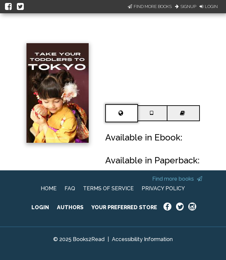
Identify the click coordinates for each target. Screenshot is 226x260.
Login (209, 6)
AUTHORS (70, 207)
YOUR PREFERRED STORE (124, 207)
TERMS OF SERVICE (108, 188)
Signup (185, 6)
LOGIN (40, 207)
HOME (49, 188)
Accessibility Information (142, 239)
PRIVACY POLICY (163, 188)
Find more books (177, 179)
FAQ (70, 188)
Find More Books (150, 6)
